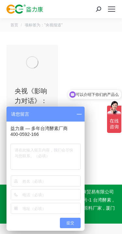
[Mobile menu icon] (111, 9)
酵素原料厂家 (88, 208)
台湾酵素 (102, 199)
